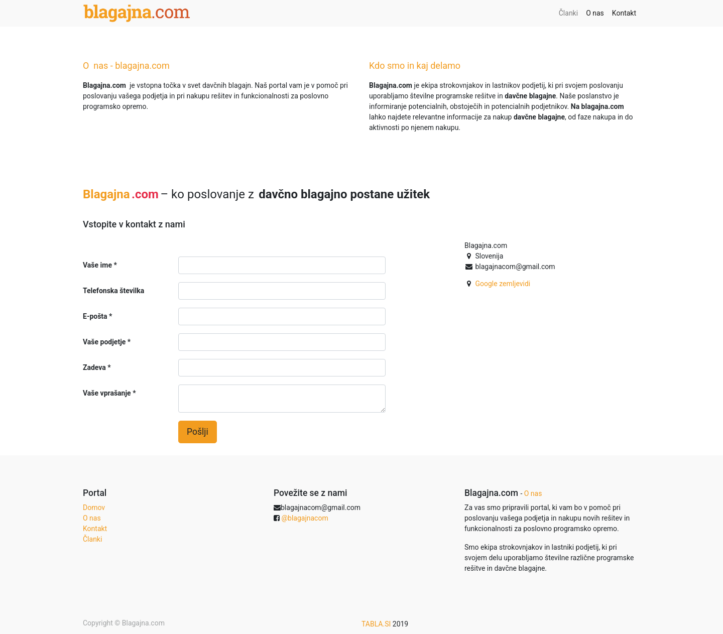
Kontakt (95, 529)
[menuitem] (568, 13)
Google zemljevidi (502, 284)
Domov (94, 507)
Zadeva (94, 367)
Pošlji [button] (197, 432)
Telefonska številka (113, 291)
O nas (92, 518)
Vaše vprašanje (107, 393)
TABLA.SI (377, 624)
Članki (92, 539)
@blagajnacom (304, 518)
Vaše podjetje (104, 342)
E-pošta (95, 316)
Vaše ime (97, 265)
